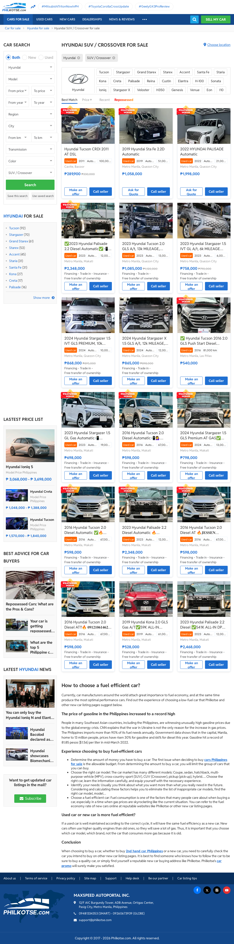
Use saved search (43, 196)
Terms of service (36, 878)
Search (30, 184)
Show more (41, 298)
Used (49, 57)
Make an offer (75, 192)
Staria (13, 261)
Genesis (177, 90)
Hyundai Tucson (42, 520)
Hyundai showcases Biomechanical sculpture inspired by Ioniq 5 (42, 755)
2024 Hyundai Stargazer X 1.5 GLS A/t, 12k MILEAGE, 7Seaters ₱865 (144, 341)
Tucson (14, 228)
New (32, 57)
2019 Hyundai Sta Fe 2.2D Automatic (143, 152)
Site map (90, 878)
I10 (221, 90)
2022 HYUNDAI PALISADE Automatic (202, 152)
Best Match (69, 100)
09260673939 (122, 913)
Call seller (100, 191)
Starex (13, 248)
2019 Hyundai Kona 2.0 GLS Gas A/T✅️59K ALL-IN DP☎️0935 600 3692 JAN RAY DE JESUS (145, 625)
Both (16, 57)
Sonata (216, 81)
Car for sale (13, 28)
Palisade (15, 287)
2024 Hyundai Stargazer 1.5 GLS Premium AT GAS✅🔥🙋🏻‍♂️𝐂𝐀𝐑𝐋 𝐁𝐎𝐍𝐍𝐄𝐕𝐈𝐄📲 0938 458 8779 (203, 435)
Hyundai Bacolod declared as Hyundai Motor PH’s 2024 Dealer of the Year (40, 734)
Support (111, 878)
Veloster (143, 90)
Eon (209, 90)
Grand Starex (18, 241)
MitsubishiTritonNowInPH (61, 6)
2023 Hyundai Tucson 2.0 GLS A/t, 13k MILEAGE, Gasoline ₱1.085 (143, 246)
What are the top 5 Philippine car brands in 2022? (41, 647)
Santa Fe (15, 267)
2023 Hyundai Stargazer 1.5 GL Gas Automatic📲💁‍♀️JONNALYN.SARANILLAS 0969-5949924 (87, 435)
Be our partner (158, 878)
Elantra (183, 81)
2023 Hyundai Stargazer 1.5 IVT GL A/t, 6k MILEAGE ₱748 (203, 246)
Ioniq (102, 90)
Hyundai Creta (41, 491)
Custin (166, 81)
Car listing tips (187, 878)
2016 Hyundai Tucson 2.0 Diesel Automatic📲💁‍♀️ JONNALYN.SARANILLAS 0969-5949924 (143, 435)
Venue (195, 90)
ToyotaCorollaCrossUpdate (110, 6)
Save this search (17, 196)
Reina (151, 81)
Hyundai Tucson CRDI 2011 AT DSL (86, 152)
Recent (104, 100)
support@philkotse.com (95, 920)
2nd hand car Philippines (144, 851)
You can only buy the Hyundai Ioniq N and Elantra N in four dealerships (30, 715)
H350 (160, 90)
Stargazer (16, 235)
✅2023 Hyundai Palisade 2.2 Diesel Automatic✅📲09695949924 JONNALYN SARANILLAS (86, 246)
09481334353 (88, 913)
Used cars (44, 19)
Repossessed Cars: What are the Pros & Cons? (30, 607)
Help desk (132, 878)
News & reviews (122, 19)
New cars (67, 19)
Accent (14, 254)
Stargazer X (121, 90)
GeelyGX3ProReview (155, 6)
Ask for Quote (133, 192)
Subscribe (30, 798)
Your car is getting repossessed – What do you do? (42, 626)
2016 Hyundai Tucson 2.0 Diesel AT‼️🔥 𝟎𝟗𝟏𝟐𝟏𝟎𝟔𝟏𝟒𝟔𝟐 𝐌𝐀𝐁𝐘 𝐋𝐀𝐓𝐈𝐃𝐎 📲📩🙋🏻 (86, 625)
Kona (12, 274)
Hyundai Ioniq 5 (19, 466)
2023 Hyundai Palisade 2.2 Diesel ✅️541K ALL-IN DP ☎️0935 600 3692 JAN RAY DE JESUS (203, 625)
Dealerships (92, 19)
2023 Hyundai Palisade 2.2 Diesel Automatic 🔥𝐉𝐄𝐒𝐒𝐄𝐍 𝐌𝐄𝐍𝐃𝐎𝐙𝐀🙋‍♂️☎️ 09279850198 (144, 530)
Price (88, 100)
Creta (13, 280)
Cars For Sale (18, 19)
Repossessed (123, 100)
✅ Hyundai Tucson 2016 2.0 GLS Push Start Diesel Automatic (203, 341)
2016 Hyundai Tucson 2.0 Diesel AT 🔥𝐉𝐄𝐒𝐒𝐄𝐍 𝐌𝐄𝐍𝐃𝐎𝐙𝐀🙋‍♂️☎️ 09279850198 (201, 530)
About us (10, 878)
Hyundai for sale (38, 28)
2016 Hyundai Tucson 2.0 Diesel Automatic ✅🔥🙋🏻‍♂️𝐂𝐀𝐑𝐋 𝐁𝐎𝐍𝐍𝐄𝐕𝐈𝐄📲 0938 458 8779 (85, 530)
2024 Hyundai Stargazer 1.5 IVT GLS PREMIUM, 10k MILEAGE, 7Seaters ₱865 (87, 341)
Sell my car (216, 19)
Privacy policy (65, 878)
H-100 (199, 81)
